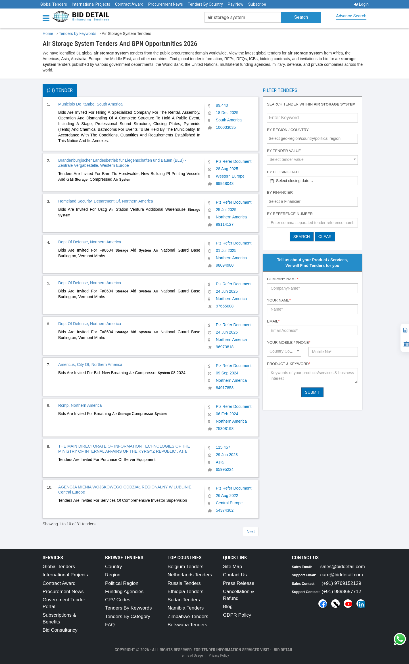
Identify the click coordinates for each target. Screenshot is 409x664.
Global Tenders (53, 4)
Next (251, 531)
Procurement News (165, 4)
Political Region (121, 583)
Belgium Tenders (185, 566)
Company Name (283, 279)
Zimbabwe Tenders (188, 616)
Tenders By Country (205, 4)
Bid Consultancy (60, 630)
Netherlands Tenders (190, 574)
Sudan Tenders (184, 599)
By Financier (280, 192)
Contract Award (129, 4)
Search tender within (311, 104)
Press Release (238, 583)
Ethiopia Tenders (185, 591)
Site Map (232, 566)
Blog (228, 606)
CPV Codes (117, 599)
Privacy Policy (219, 655)
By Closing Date (283, 172)
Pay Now (235, 4)
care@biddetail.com (341, 574)
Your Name (279, 300)
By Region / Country (288, 130)
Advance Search (351, 15)
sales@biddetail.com (342, 566)
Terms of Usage (191, 655)
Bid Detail (283, 649)
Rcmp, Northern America (80, 405)
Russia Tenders (184, 583)
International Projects (91, 4)
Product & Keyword (288, 364)
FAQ (110, 624)
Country (113, 566)
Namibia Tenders (186, 608)
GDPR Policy (237, 615)
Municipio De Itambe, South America (90, 104)
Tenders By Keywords (128, 608)
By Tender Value (284, 151)
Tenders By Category (127, 616)
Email (273, 321)
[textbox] (314, 138)
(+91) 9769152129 (341, 583)
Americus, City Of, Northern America (90, 364)
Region (112, 574)
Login (361, 4)
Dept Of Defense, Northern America (89, 242)
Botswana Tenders (187, 624)
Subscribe (257, 4)
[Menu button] (47, 18)
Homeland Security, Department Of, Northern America (105, 201)
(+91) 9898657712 (341, 591)
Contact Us (235, 574)
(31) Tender (60, 90)
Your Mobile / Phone (288, 342)
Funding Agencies (124, 591)
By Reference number (290, 214)
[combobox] (312, 139)
